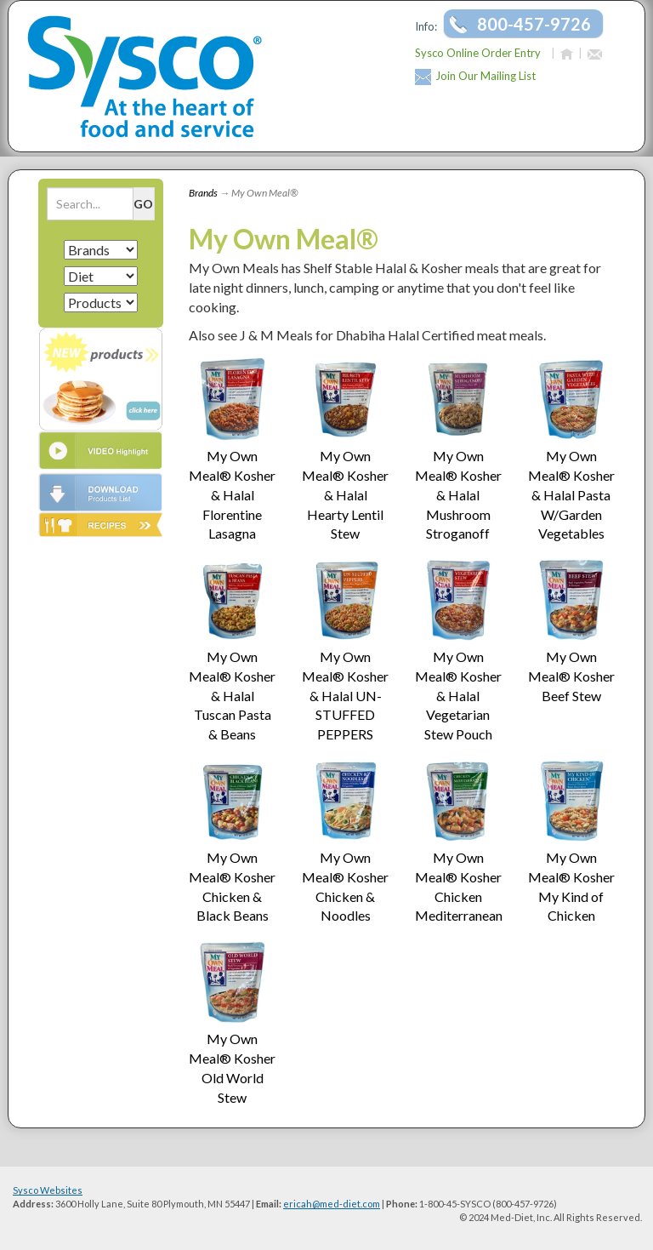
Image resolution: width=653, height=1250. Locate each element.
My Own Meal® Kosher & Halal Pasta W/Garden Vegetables (571, 494)
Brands (203, 192)
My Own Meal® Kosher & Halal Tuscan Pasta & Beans (232, 695)
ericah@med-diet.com (331, 1203)
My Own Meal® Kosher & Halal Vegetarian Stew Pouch (458, 695)
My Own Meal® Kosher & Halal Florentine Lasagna (232, 494)
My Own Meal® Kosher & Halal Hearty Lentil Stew (345, 494)
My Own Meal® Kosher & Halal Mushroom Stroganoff (458, 494)
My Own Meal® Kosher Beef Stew (571, 676)
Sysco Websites (47, 1190)
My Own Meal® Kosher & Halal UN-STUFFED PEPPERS (345, 695)
